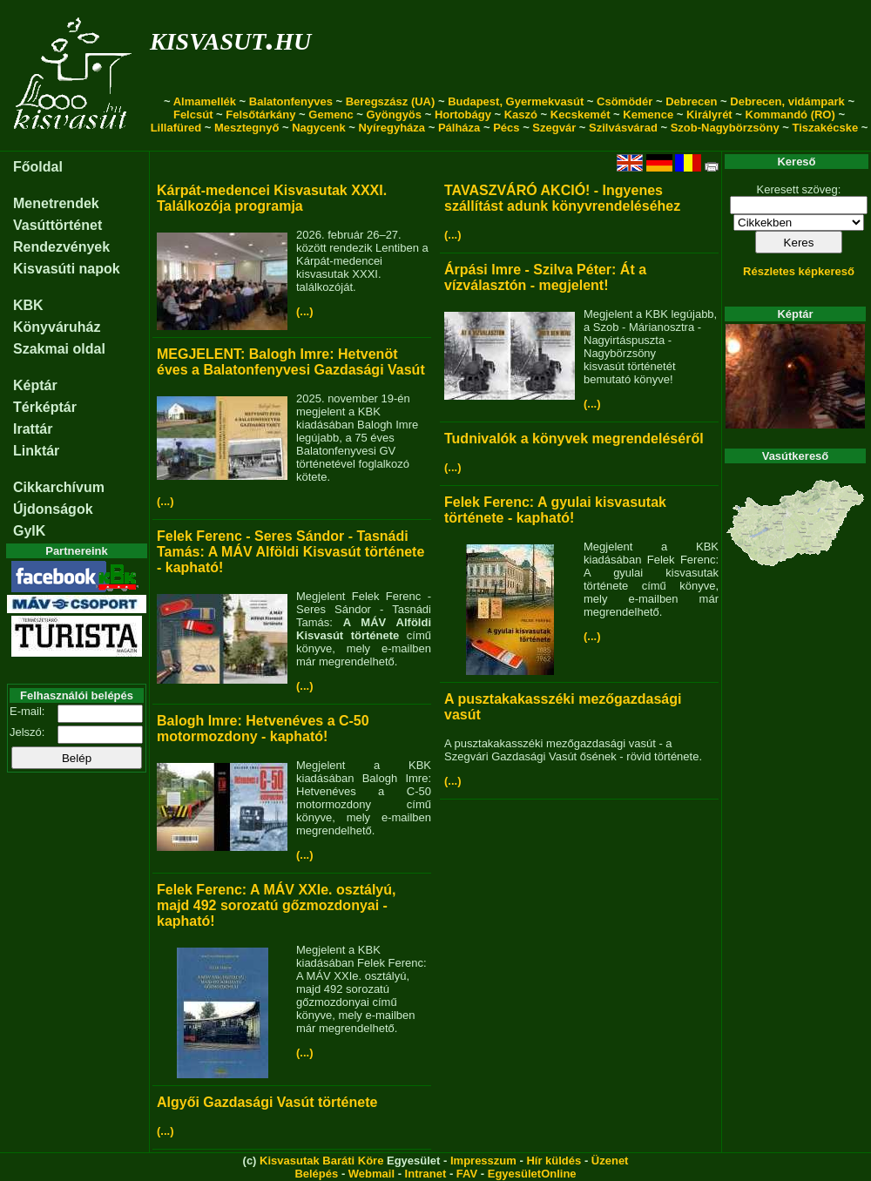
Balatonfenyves (291, 101)
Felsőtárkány (260, 114)
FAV (466, 1173)
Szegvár (554, 127)
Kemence (648, 114)
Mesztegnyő (246, 127)
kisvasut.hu (230, 37)
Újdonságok (53, 509)
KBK (28, 305)
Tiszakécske (825, 127)
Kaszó (520, 114)
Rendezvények (61, 247)
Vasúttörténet (57, 225)
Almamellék (204, 101)
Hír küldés (553, 1160)
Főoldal (38, 166)
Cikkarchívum (59, 487)
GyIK (29, 530)
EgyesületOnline (532, 1173)
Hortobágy (463, 114)
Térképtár (45, 407)
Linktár (36, 450)
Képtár (35, 385)
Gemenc (330, 114)
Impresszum (483, 1160)
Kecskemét (580, 114)
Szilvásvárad (623, 127)
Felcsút (193, 114)
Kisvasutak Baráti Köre (321, 1160)
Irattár (32, 429)
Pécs (506, 127)
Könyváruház (56, 327)
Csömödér (624, 101)
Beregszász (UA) (391, 101)
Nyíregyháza (391, 127)
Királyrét (709, 114)
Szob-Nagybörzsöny (725, 127)
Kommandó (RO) (790, 114)
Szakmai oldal (59, 348)
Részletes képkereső (798, 271)
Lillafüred (176, 127)
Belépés (316, 1173)
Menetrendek (56, 203)
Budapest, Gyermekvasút (516, 101)
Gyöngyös (394, 114)
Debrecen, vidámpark (787, 101)
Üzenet (610, 1160)
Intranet (426, 1173)
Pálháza (459, 127)
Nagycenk (318, 127)
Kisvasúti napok (66, 268)
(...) (305, 311)
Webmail (371, 1173)
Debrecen (691, 101)
